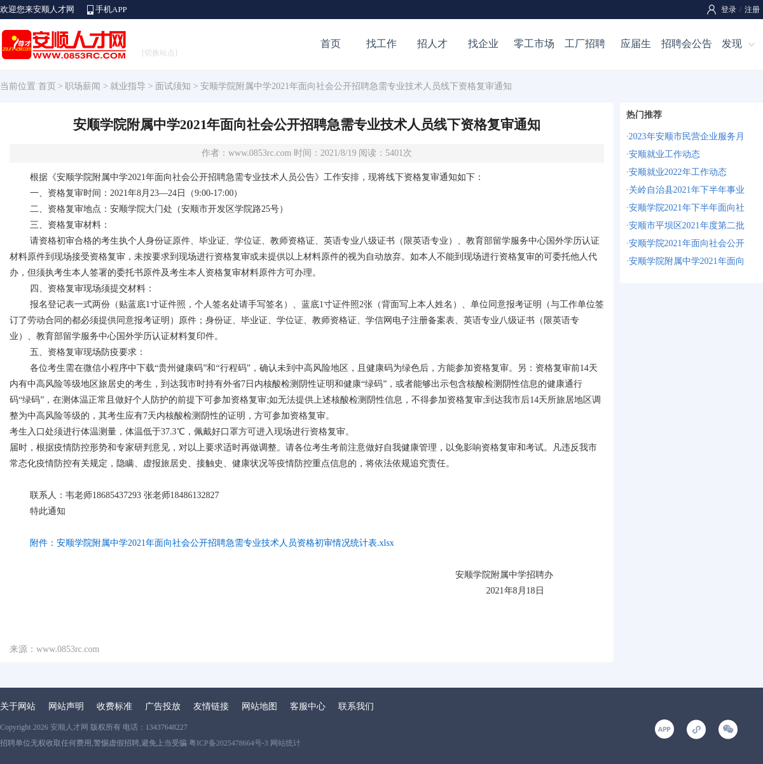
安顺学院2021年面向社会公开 (687, 243)
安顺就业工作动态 (664, 154)
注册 (752, 9)
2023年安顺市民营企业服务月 (687, 136)
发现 (732, 43)
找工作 (381, 43)
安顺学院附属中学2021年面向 (687, 261)
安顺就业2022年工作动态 (678, 172)
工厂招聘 (585, 43)
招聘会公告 (686, 43)
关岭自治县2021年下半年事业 (687, 190)
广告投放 (163, 706)
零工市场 (534, 43)
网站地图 (259, 706)
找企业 (483, 43)
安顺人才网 (69, 727)
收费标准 (114, 706)
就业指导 (128, 86)
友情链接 (211, 706)
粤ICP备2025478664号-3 (228, 743)
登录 (728, 9)
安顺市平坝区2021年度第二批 (687, 225)
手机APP (111, 9)
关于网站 (18, 706)
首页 (330, 43)
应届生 (636, 43)
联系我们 (356, 706)
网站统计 (285, 743)
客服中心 (308, 706)
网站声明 (66, 706)
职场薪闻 (82, 86)
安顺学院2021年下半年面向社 (687, 207)
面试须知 (173, 86)
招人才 (432, 43)
